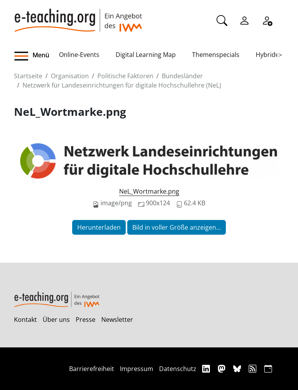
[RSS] (253, 368)
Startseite (28, 76)
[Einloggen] (244, 19)
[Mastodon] (222, 368)
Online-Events (79, 54)
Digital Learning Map (146, 54)
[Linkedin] (207, 368)
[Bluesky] (238, 368)
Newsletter (117, 319)
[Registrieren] (267, 19)
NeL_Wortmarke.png (149, 191)
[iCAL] (268, 368)
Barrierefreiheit (91, 368)
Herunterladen (99, 227)
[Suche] (222, 19)
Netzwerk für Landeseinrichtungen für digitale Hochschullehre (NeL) (122, 85)
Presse (85, 319)
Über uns (56, 319)
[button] (36, 56)
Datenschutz (177, 368)
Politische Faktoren (125, 76)
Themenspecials (215, 54)
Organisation (70, 76)
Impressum (136, 368)
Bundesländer (182, 76)
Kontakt (25, 319)
